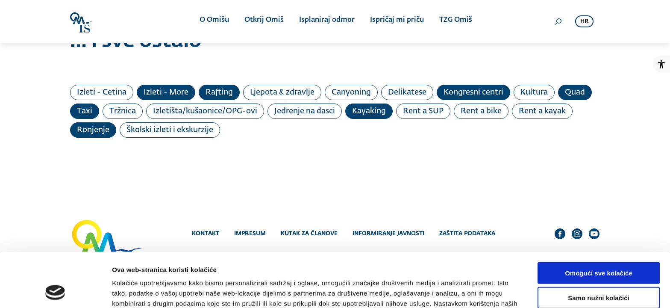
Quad (575, 92)
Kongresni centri (473, 92)
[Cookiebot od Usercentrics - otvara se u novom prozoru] (55, 291)
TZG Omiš (453, 21)
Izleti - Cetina (101, 92)
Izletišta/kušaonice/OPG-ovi (205, 111)
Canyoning (351, 92)
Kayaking (369, 111)
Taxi (84, 111)
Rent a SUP (423, 111)
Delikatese (407, 92)
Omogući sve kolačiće (598, 222)
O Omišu (215, 21)
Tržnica (122, 111)
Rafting (219, 92)
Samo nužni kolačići (598, 248)
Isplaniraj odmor (326, 21)
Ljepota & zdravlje (282, 92)
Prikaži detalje (442, 291)
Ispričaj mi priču (395, 21)
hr (584, 21)
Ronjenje (93, 130)
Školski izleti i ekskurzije (169, 130)
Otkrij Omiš (264, 21)
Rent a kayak (542, 111)
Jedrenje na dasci (304, 111)
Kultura (534, 92)
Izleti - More (166, 92)
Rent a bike (481, 111)
